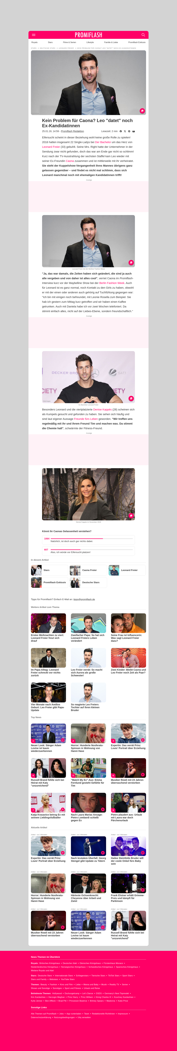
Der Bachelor (103, 142)
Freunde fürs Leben (86, 418)
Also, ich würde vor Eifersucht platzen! (70, 552)
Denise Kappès (102, 409)
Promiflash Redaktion (72, 131)
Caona (70, 160)
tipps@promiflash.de (84, 599)
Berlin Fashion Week (111, 283)
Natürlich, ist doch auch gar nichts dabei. (72, 541)
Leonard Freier (51, 146)
